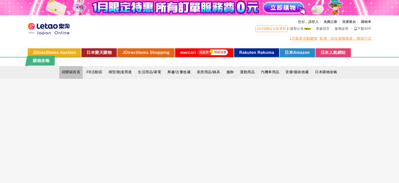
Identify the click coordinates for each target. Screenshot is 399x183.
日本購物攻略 (326, 72)
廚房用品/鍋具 (208, 72)
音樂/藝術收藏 (297, 72)
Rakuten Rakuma (256, 52)
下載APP (362, 28)
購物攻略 (41, 60)
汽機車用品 (270, 72)
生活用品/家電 (149, 72)
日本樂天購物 (99, 52)
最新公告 (300, 28)
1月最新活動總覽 (303, 38)
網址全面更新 (276, 28)
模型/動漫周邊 (120, 72)
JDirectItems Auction (54, 52)
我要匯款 (349, 22)
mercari (204, 52)
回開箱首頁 (71, 72)
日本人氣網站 (333, 52)
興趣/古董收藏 (179, 72)
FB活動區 (94, 72)
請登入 (313, 22)
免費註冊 (330, 22)
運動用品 (247, 72)
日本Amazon (297, 52)
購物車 (366, 22)
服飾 (230, 72)
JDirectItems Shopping (145, 52)
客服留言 (323, 28)
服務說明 (341, 28)
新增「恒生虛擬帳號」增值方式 (345, 38)
